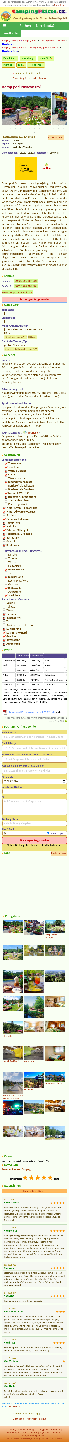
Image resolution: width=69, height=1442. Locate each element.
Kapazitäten (9, 58)
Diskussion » (14, 1406)
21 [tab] (39, 129)
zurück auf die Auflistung (26, 73)
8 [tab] (39, 125)
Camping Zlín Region (11, 40)
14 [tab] (5, 129)
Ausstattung (27, 58)
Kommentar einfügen (34, 1191)
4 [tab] (20, 125)
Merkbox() (45, 25)
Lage (20, 64)
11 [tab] (53, 125)
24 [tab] (53, 129)
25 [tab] (58, 129)
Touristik (33, 432)
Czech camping (25, 1429)
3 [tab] (15, 125)
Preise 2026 (45, 58)
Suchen (25, 25)
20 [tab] (34, 129)
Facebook (55, 1429)
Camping (12, 1429)
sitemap (57, 1432)
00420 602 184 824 (26, 281)
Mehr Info (59, 4)
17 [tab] (20, 129)
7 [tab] (34, 125)
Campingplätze (42, 1429)
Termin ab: (7, 777)
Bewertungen (13, 1432)
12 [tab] (58, 125)
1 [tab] (5, 125)
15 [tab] (10, 129)
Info (24, 1432)
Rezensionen (35, 64)
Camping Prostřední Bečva (30, 78)
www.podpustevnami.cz (16, 292)
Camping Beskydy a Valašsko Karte (44, 47)
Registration (45, 1432)
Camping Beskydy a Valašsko (52, 40)
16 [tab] (15, 129)
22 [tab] (44, 129)
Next (65, 111)
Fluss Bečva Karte (10, 51)
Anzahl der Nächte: (12, 787)
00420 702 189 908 (26, 286)
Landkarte (10, 33)
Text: (4, 797)
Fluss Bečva (7, 44)
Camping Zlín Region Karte (14, 47)
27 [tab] (34, 132)
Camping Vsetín (30, 40)
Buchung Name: (10, 819)
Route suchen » (56, 137)
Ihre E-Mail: (8, 829)
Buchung (7, 64)
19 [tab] (29, 129)
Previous (4, 111)
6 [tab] (29, 125)
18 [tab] (25, 129)
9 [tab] (44, 125)
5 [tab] (25, 125)
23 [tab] (49, 129)
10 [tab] (49, 125)
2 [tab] (10, 125)
